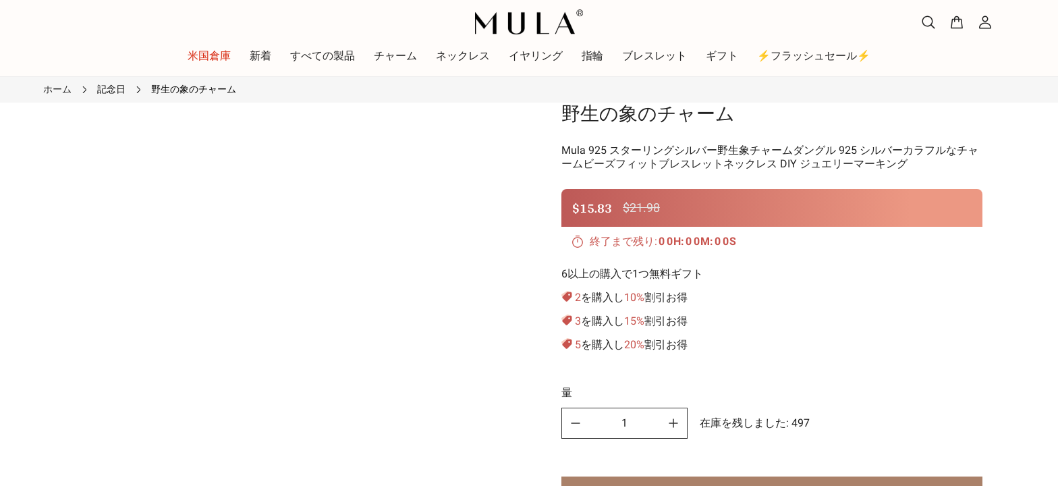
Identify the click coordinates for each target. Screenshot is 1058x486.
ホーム (57, 89)
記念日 (111, 89)
